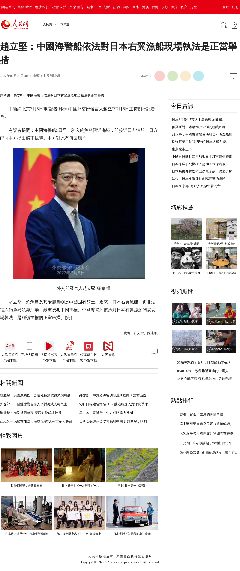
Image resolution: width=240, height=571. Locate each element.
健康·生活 (93, 7)
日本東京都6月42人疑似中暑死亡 (196, 186)
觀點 (107, 7)
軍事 (135, 7)
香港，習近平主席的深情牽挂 (201, 414)
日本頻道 (63, 24)
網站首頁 (8, 7)
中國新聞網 (51, 76)
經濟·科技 (42, 7)
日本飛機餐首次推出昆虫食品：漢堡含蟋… (204, 171)
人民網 (47, 24)
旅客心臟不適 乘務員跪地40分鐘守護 (204, 379)
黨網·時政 (25, 7)
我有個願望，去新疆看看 (26, 485)
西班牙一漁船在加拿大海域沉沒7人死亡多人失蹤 (36, 421)
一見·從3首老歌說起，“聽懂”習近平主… (209, 443)
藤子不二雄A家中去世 (187, 273)
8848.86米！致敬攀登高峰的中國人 (202, 371)
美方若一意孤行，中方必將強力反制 (106, 413)
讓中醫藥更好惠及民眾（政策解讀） (206, 424)
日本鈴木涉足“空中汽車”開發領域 (26, 534)
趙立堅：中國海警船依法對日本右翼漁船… (204, 134)
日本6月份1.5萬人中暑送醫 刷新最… (199, 120)
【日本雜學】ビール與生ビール (79, 485)
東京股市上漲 (182, 149)
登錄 (225, 7)
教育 (183, 7)
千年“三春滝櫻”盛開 (186, 243)
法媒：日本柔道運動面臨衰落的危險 (199, 179)
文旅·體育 (76, 7)
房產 (193, 7)
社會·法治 (59, 7)
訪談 (116, 7)
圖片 (174, 7)
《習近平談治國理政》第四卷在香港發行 (210, 433)
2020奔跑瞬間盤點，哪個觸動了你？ (204, 363)
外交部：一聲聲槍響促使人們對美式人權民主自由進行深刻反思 (47, 404)
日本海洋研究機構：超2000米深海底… (200, 164)
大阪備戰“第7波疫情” (221, 243)
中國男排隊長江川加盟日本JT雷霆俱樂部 (202, 156)
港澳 (145, 7)
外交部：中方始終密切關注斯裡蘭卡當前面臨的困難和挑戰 (123, 395)
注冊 (235, 7)
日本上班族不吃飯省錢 (221, 273)
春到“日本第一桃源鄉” (132, 485)
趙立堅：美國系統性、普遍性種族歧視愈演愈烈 (35, 395)
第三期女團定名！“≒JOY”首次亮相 (79, 534)
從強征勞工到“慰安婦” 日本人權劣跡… (200, 142)
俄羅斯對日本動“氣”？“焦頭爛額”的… (200, 127)
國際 (126, 7)
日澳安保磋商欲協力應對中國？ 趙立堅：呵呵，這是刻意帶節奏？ (128, 421)
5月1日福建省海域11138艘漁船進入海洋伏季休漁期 (117, 404)
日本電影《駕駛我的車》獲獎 (132, 534)
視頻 (164, 7)
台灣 (155, 7)
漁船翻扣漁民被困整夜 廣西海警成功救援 (30, 413)
